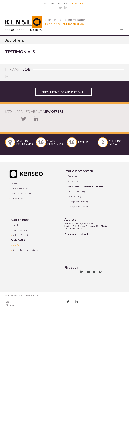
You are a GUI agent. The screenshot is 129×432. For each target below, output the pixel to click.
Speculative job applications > (63, 92)
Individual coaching (76, 191)
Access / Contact (76, 234)
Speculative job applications (25, 250)
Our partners (17, 198)
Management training (78, 201)
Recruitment (73, 176)
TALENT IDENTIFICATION (79, 171)
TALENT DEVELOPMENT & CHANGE (84, 186)
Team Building (74, 196)
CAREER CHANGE (20, 220)
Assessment (74, 181)
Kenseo (14, 183)
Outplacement (19, 225)
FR (45, 3)
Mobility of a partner (21, 235)
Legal (8, 301)
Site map (10, 305)
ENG (51, 3)
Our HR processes (19, 188)
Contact (62, 3)
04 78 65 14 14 (77, 3)
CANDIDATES (18, 240)
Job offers (17, 245)
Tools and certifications (21, 193)
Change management (78, 206)
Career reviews (19, 230)
